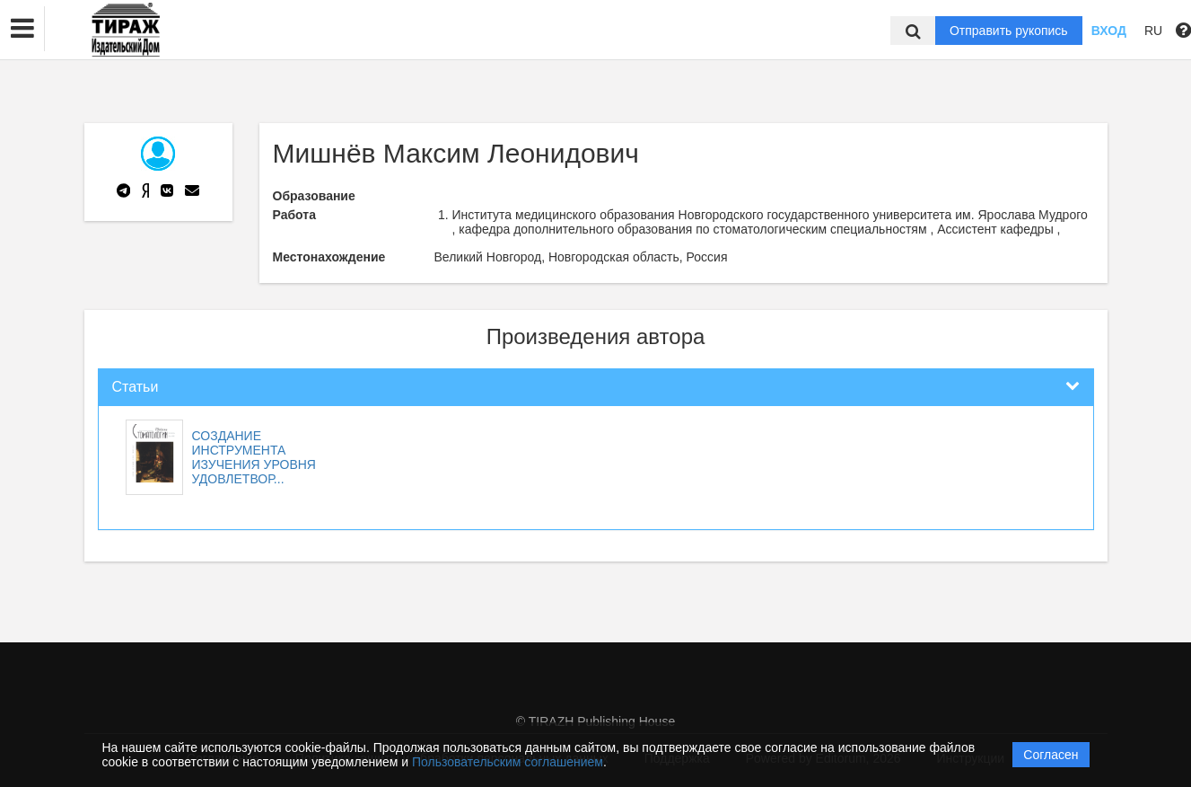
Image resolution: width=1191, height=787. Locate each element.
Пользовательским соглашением (507, 762)
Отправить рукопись (1009, 30)
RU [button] (1153, 30)
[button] (22, 28)
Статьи (135, 386)
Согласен (1050, 754)
